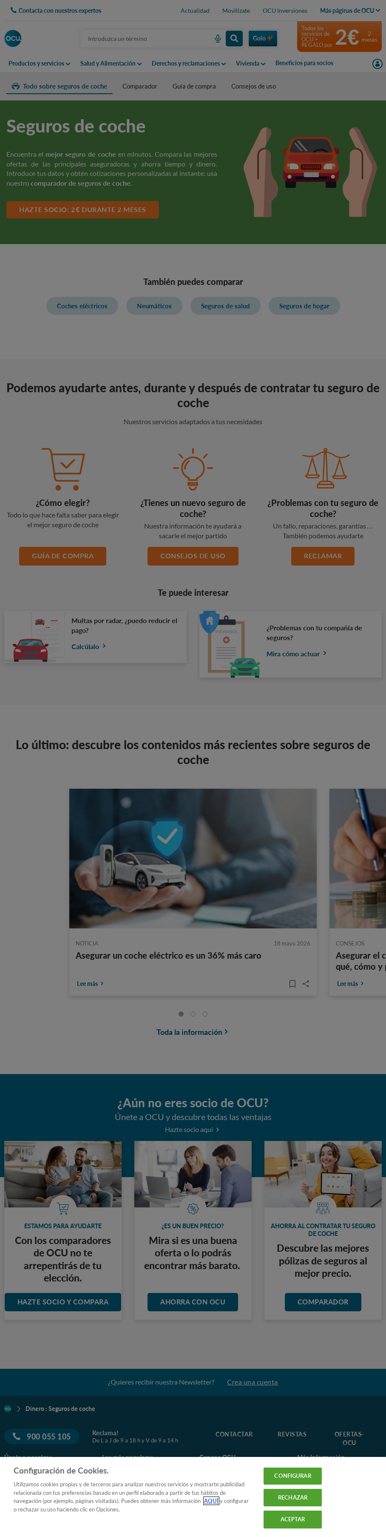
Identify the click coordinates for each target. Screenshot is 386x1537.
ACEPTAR (293, 1519)
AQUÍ (211, 1500)
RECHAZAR (292, 1497)
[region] (193, 1497)
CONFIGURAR (292, 1475)
